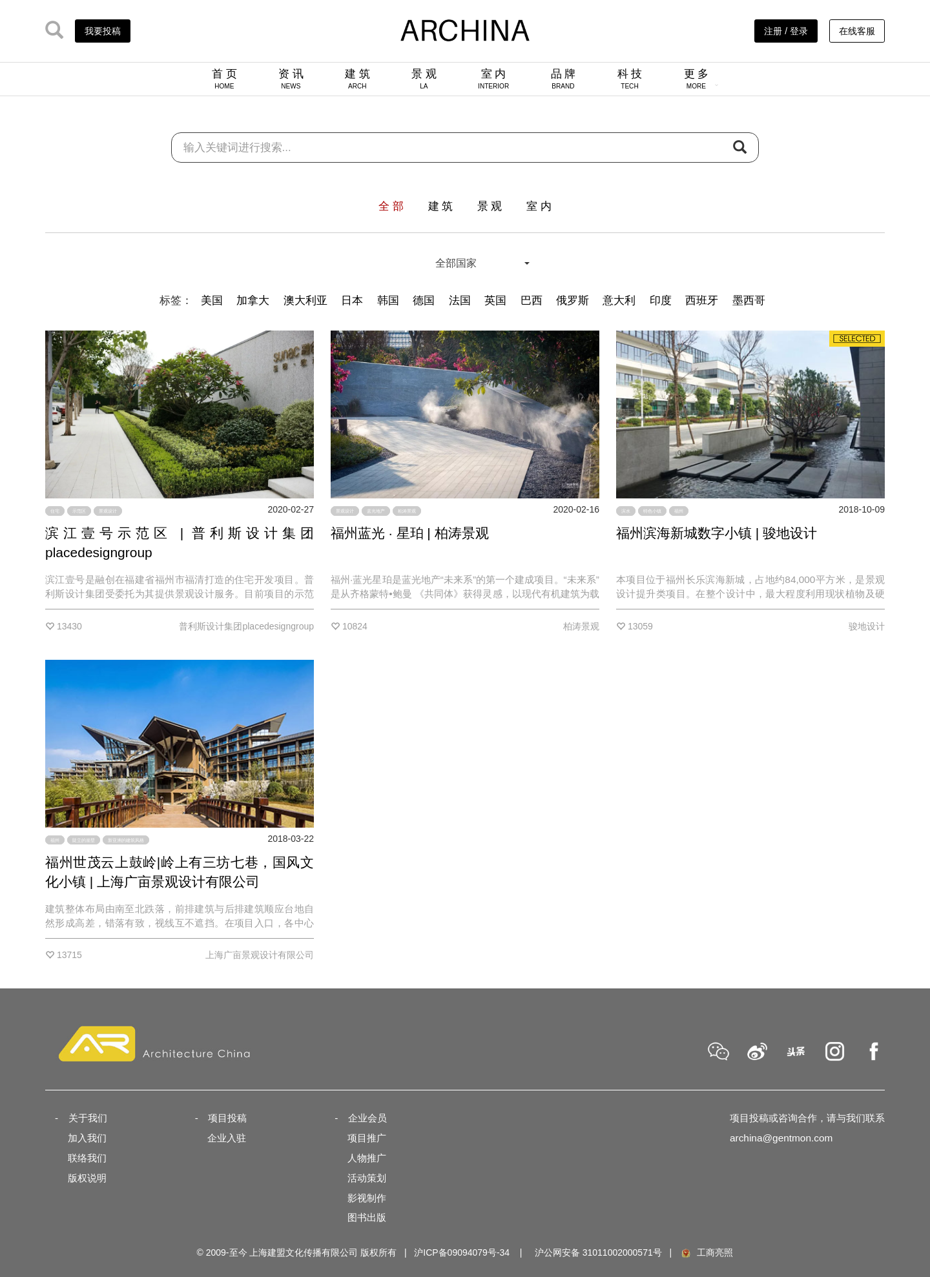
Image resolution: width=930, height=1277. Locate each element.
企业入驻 (226, 1137)
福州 (678, 511)
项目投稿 (227, 1117)
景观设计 (108, 511)
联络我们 (87, 1157)
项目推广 (366, 1137)
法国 (460, 300)
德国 (424, 300)
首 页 (224, 79)
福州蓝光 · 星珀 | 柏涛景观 (410, 533)
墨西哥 (748, 300)
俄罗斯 (572, 300)
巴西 (531, 300)
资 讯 (291, 79)
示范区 (79, 511)
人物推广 (366, 1157)
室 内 (493, 79)
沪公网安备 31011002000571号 (598, 1252)
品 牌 (563, 79)
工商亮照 (706, 1252)
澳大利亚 (305, 300)
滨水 (625, 511)
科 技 (630, 79)
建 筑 (357, 79)
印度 (661, 300)
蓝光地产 (376, 511)
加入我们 (87, 1137)
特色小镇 (652, 511)
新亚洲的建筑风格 (126, 840)
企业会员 (367, 1117)
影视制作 (366, 1197)
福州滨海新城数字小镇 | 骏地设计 (716, 533)
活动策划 (366, 1177)
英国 (495, 300)
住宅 (54, 511)
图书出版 (366, 1217)
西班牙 (701, 300)
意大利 (619, 300)
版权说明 (87, 1177)
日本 (352, 300)
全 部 (391, 206)
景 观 (424, 79)
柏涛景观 (407, 511)
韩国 (388, 300)
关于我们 (87, 1117)
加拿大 (252, 300)
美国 (212, 300)
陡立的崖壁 (83, 840)
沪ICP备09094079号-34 (462, 1252)
